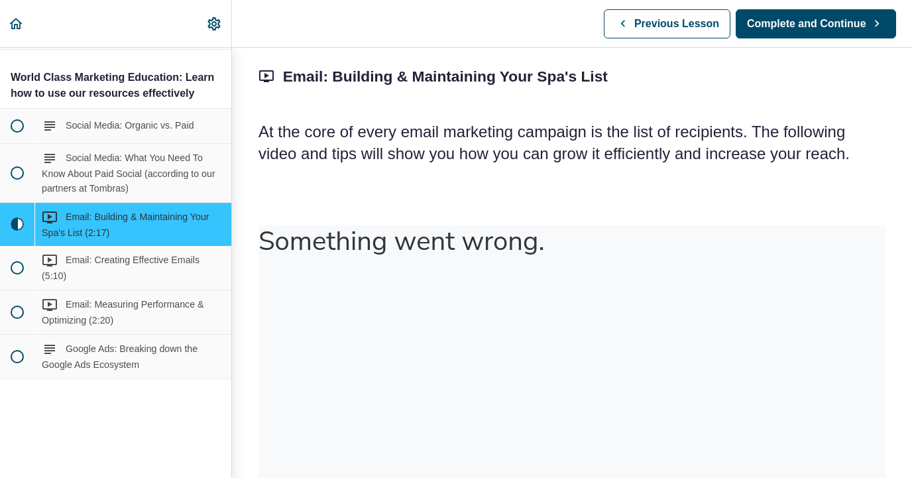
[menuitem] (214, 23)
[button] (16, 23)
